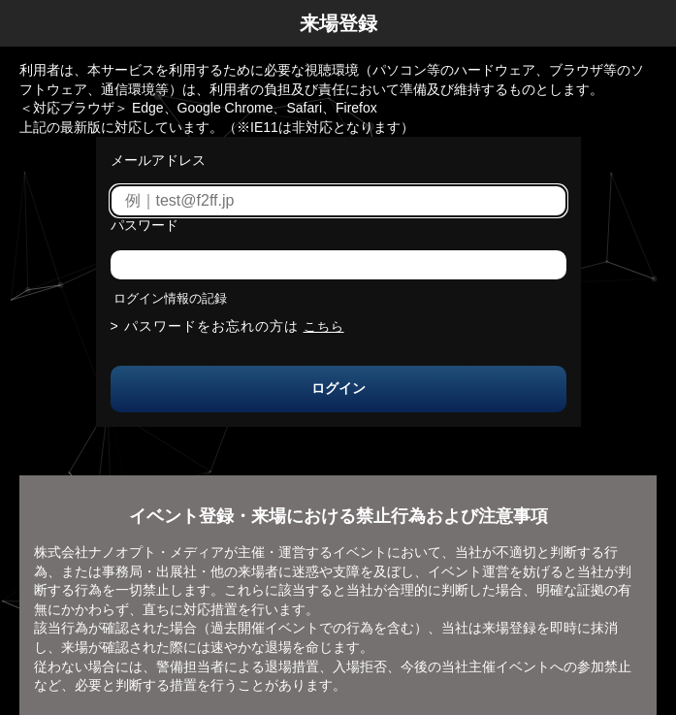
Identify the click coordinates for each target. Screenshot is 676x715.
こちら (324, 326)
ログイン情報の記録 (170, 298)
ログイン (338, 388)
